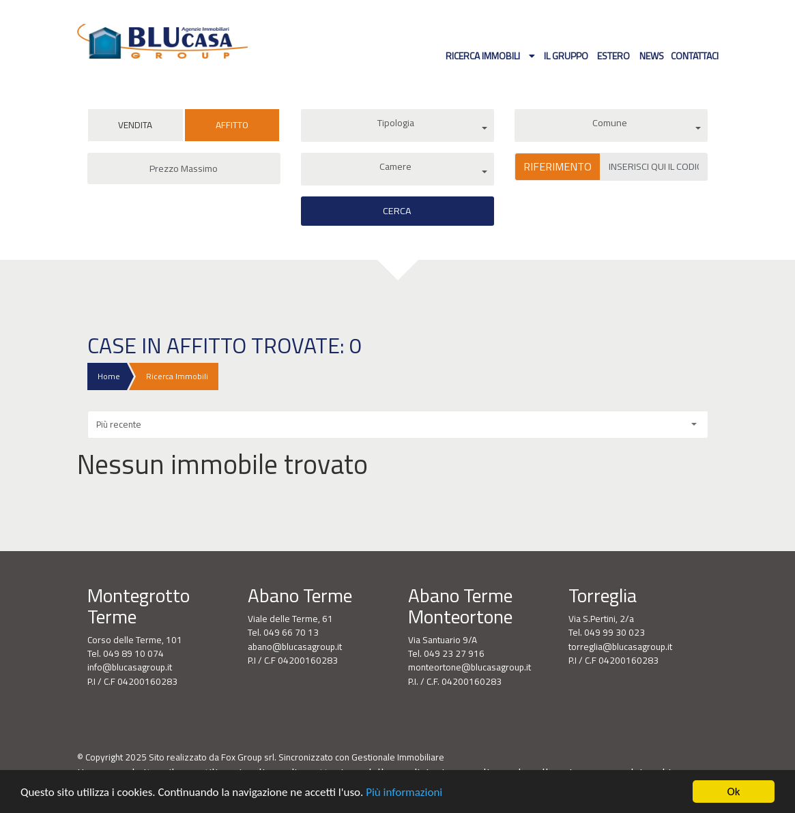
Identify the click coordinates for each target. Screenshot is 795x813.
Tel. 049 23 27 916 (446, 653)
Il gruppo (566, 55)
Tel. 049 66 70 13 (283, 632)
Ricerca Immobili (484, 55)
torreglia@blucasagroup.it (620, 646)
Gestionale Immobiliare (397, 757)
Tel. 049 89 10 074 (125, 653)
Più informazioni (404, 793)
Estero (613, 55)
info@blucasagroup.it (129, 667)
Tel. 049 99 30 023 (606, 632)
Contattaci (695, 55)
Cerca (397, 210)
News (651, 55)
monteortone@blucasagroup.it (469, 667)
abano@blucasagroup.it (295, 646)
